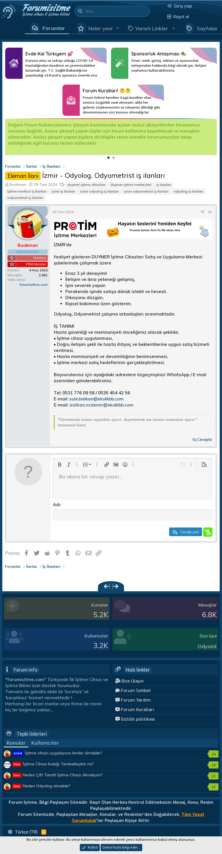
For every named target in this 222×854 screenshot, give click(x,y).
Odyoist (207, 647)
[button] (117, 28)
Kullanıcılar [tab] (45, 743)
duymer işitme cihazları (86, 184)
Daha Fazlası (56, 63)
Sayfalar (207, 28)
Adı (56, 504)
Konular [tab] (16, 743)
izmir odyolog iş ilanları (99, 191)
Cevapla (204, 439)
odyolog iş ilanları (188, 191)
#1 (210, 212)
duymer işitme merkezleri (130, 184)
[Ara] (117, 11)
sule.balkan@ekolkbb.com (96, 399)
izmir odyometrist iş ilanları (146, 191)
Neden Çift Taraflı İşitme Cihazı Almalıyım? (57, 775)
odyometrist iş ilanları (25, 197)
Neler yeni (100, 28)
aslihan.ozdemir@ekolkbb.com (101, 405)
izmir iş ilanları (63, 191)
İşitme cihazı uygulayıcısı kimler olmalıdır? (57, 753)
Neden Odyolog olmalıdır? (41, 786)
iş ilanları (163, 184)
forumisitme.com (34, 284)
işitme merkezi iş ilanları (27, 191)
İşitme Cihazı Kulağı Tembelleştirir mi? (53, 764)
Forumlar (53, 28)
